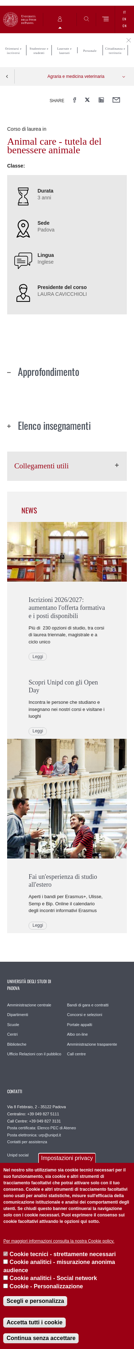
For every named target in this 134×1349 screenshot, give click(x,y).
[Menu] (105, 19)
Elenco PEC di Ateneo (56, 1128)
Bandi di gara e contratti (88, 1005)
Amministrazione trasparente (92, 1044)
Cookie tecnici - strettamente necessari (63, 1254)
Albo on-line (77, 1034)
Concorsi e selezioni (84, 1014)
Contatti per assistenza (27, 1142)
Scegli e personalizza (35, 1301)
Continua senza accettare (40, 1338)
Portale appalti (79, 1024)
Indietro (7, 76)
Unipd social (18, 1155)
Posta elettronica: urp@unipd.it (34, 1135)
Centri (12, 1034)
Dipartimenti (17, 1014)
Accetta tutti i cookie (34, 1322)
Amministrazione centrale (29, 1005)
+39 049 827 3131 (45, 1121)
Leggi (38, 656)
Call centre (76, 1054)
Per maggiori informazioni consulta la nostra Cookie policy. (58, 1241)
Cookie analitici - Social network (53, 1278)
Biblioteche (16, 1044)
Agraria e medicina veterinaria (76, 76)
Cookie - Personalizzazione (46, 1286)
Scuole (13, 1024)
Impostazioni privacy (67, 1158)
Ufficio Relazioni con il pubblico (34, 1054)
